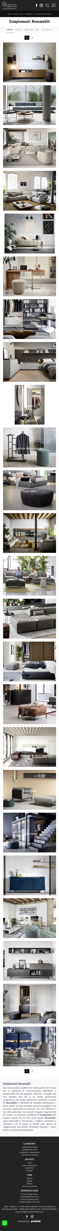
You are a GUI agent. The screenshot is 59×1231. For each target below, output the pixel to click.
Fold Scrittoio (29, 320)
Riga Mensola (29, 63)
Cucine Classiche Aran (29, 1199)
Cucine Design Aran (29, 1194)
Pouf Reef (29, 577)
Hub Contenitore (29, 962)
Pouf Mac (29, 534)
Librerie (29, 1183)
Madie (29, 1181)
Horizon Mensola (29, 919)
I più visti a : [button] (46, 29)
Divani (29, 1178)
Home (10, 14)
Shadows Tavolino (29, 192)
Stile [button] (37, 29)
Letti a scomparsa (29, 1165)
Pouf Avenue (29, 620)
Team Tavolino (29, 748)
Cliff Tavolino (29, 1047)
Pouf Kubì (29, 791)
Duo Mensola (29, 363)
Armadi (29, 1170)
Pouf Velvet (29, 705)
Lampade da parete (29, 1155)
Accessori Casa (18, 14)
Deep (29, 406)
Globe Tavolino (29, 106)
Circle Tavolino (29, 234)
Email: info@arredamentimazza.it (29, 1212)
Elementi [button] (19, 29)
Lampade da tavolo (29, 1147)
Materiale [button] (29, 29)
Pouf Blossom (29, 662)
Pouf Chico (29, 833)
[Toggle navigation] (54, 5)
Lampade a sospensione (29, 1152)
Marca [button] (10, 29)
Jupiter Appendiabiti (29, 448)
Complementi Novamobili (43, 14)
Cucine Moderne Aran (29, 1197)
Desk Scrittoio (29, 277)
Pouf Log (29, 1005)
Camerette (29, 1168)
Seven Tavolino (29, 149)
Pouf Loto (29, 491)
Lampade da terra (29, 1149)
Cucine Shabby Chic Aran (29, 1202)
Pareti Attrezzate (29, 1186)
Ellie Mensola (29, 876)
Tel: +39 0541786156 (47, 1209)
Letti (29, 1163)
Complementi (29, 14)
